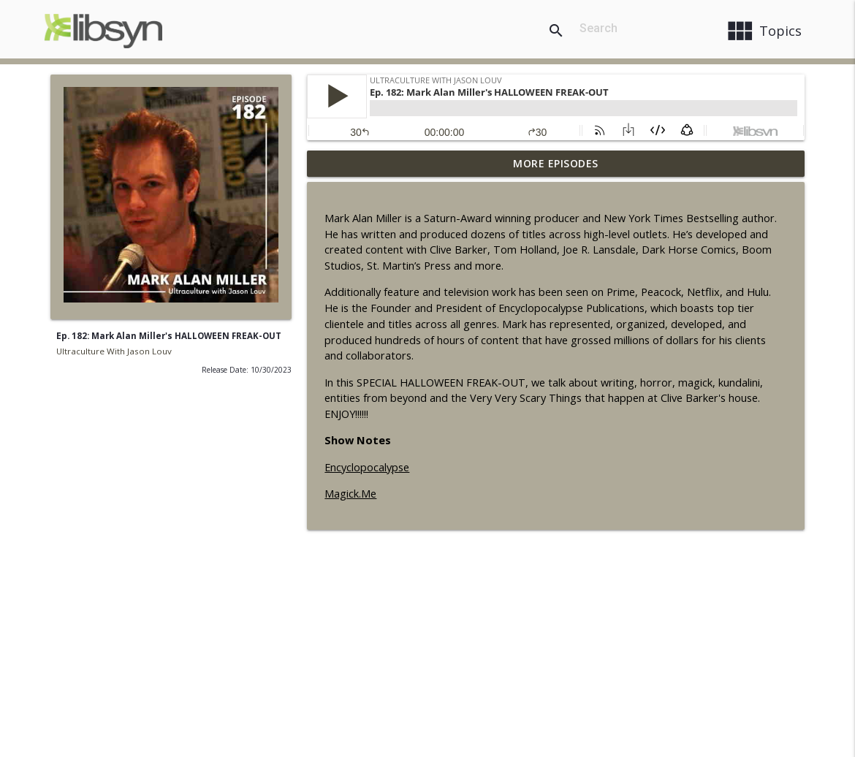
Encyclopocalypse (366, 467)
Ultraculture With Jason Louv (114, 351)
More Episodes (555, 163)
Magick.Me (350, 494)
